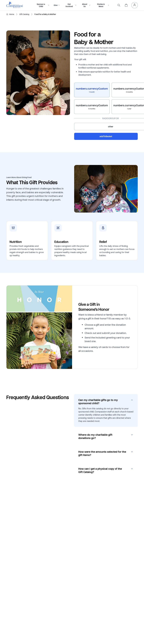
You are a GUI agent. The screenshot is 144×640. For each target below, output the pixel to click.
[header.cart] (126, 5)
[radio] (92, 90)
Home (11, 14)
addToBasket (106, 136)
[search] (119, 5)
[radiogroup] (106, 106)
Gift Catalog (24, 14)
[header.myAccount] (134, 5)
